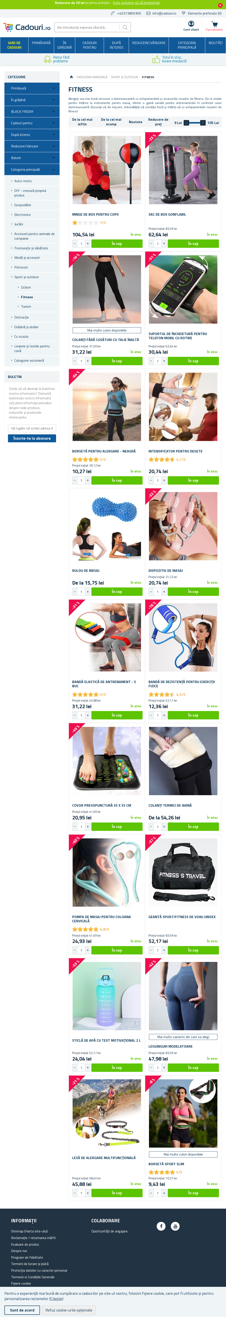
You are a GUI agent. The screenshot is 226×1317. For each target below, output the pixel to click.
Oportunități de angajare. (109, 1231)
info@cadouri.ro (164, 13)
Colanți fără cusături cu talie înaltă (105, 340)
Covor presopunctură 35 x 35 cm (101, 805)
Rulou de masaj (85, 571)
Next (222, 59)
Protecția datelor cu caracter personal (39, 1270)
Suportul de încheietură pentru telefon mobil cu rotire (178, 336)
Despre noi (19, 1250)
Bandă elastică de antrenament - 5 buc (104, 684)
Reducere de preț (158, 122)
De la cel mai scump (111, 122)
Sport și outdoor (26, 277)
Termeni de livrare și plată (30, 1263)
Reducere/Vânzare (149, 42)
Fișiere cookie (21, 1283)
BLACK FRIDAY (22, 111)
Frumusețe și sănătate (31, 248)
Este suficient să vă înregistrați (136, 2)
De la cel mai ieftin (82, 122)
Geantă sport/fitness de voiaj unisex (182, 917)
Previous (3, 59)
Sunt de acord (22, 1310)
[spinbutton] (81, 243)
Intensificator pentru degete (176, 451)
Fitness (27, 297)
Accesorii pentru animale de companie (34, 236)
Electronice (22, 214)
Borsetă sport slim (166, 1164)
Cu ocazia (21, 336)
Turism (26, 306)
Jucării (18, 224)
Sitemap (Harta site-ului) (29, 1231)
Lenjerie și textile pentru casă (32, 348)
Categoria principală (187, 45)
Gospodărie (22, 204)
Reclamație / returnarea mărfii (33, 1237)
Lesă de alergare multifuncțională (104, 1158)
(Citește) (56, 1299)
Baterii (16, 157)
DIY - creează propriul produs (30, 193)
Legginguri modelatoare (171, 1046)
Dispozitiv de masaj (166, 571)
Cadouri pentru (90, 45)
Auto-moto (23, 180)
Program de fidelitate (27, 1257)
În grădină (64, 45)
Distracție (21, 317)
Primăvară (41, 42)
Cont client (191, 29)
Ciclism (26, 287)
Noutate (135, 121)
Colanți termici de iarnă (170, 805)
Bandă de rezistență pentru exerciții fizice (182, 684)
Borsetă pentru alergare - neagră (104, 451)
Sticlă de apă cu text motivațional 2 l (106, 1040)
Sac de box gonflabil (167, 214)
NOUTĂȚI (215, 42)
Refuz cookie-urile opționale (68, 1310)
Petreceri (21, 267)
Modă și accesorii (27, 257)
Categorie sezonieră (29, 360)
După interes (116, 45)
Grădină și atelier (26, 327)
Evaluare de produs (25, 1244)
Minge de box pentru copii (95, 214)
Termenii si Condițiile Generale (33, 1277)
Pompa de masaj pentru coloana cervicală (101, 919)
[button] (87, 243)
